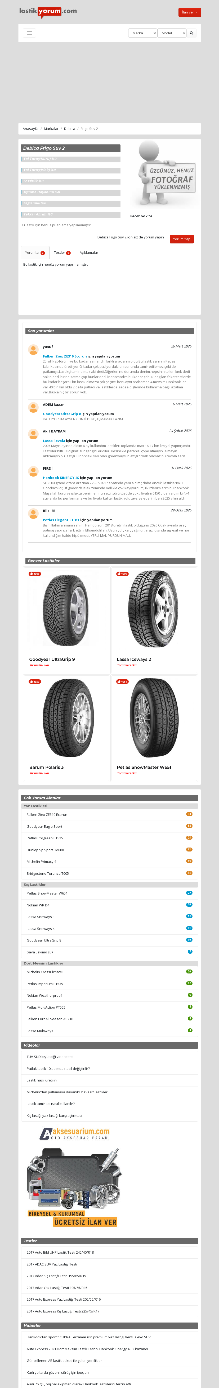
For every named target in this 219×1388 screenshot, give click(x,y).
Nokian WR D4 (38, 905)
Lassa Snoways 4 (41, 928)
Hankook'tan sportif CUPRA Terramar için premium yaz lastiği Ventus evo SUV (89, 1337)
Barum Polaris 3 (46, 767)
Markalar (51, 128)
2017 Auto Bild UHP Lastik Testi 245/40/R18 (60, 1252)
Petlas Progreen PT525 (45, 838)
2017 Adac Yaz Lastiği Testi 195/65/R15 (57, 1287)
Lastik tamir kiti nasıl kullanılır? (51, 1103)
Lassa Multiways (40, 1030)
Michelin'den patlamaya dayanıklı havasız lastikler (67, 1092)
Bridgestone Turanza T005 (48, 873)
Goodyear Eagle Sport (44, 826)
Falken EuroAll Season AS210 (50, 1019)
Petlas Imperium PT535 (45, 983)
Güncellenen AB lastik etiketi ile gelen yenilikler (64, 1360)
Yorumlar (35, 252)
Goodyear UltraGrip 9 (52, 659)
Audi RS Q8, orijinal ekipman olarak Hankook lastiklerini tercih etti (79, 1384)
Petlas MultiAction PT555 (46, 1007)
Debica (69, 128)
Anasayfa (30, 128)
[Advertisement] (109, 82)
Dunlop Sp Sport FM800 (45, 850)
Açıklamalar (89, 252)
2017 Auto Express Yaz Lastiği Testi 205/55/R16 (64, 1299)
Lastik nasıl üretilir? (42, 1080)
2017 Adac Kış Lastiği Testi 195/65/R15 (56, 1275)
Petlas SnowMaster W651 (144, 767)
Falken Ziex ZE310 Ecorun (47, 814)
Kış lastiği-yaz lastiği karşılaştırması (54, 1115)
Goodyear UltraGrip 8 (44, 940)
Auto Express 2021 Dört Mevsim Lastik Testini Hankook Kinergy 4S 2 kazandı (87, 1349)
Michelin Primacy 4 (41, 861)
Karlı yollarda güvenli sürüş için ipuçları (58, 1372)
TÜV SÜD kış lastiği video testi (50, 1056)
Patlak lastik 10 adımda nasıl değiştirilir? (58, 1068)
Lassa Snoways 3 (41, 916)
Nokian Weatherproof (44, 995)
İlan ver (188, 12)
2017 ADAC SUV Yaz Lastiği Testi (52, 1264)
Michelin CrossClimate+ (45, 972)
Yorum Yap (181, 239)
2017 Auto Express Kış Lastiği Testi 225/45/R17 (63, 1311)
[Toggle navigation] (29, 33)
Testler (62, 252)
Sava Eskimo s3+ (40, 952)
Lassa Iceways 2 (134, 659)
